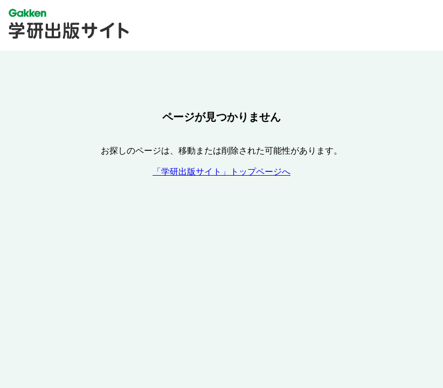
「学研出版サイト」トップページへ (221, 171)
